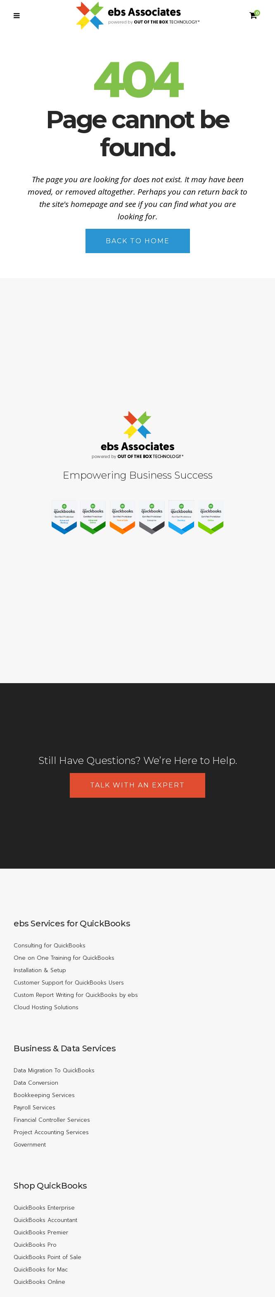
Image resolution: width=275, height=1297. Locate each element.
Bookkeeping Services (44, 1095)
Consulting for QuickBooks (49, 945)
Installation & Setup (40, 970)
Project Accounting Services (51, 1132)
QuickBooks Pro (35, 1245)
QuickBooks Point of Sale (47, 1257)
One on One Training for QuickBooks (64, 958)
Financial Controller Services (52, 1120)
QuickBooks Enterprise (44, 1208)
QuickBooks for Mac (41, 1270)
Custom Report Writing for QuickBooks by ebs (76, 995)
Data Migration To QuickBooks (54, 1070)
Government (30, 1145)
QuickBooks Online (39, 1282)
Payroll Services (34, 1107)
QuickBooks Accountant (45, 1220)
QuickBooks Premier (41, 1232)
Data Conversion (36, 1083)
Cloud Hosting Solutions (46, 1007)
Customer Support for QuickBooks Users (69, 983)
